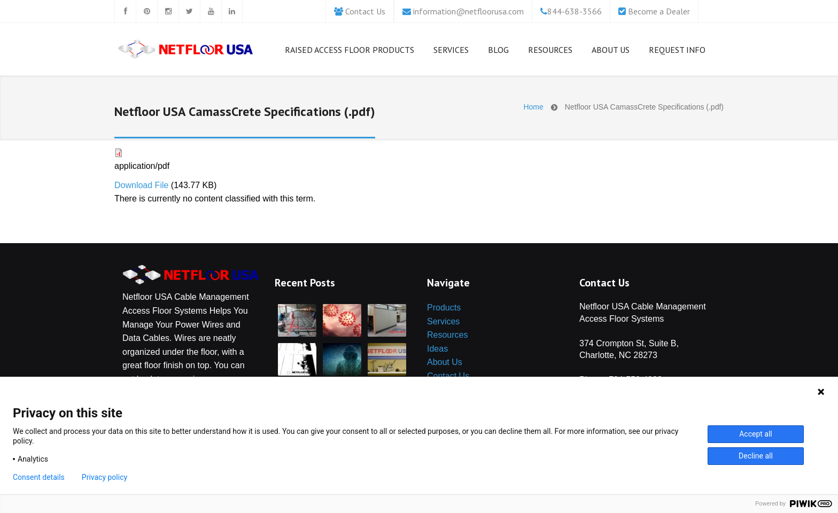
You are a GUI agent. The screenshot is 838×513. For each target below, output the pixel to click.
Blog (498, 51)
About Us (444, 362)
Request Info (677, 49)
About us (611, 51)
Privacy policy (104, 477)
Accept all (755, 434)
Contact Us (365, 11)
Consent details (39, 477)
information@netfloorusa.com (468, 11)
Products (444, 307)
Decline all (756, 456)
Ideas (437, 348)
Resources (550, 51)
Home (533, 107)
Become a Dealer (659, 11)
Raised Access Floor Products (349, 51)
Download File (141, 185)
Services (451, 51)
